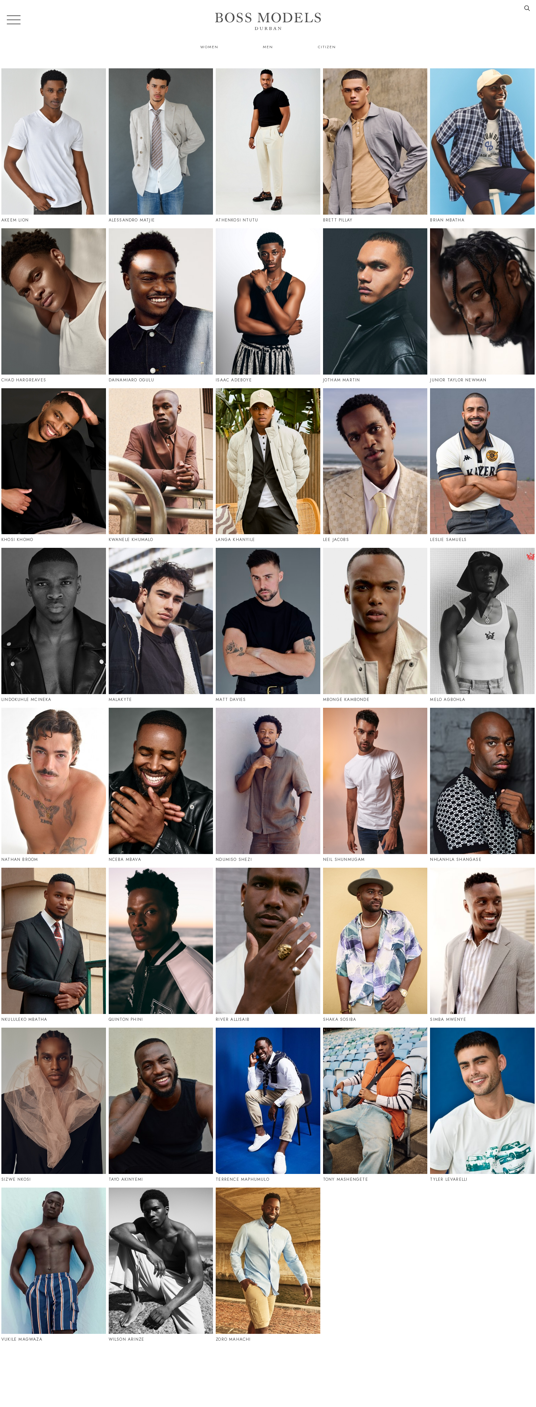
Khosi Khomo (17, 540)
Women (209, 47)
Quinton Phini (126, 1019)
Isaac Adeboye (234, 380)
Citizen (327, 47)
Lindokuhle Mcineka (26, 699)
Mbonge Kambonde (346, 699)
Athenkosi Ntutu (237, 220)
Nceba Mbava (125, 859)
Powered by (266, 1402)
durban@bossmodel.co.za (399, 1371)
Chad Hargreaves (23, 380)
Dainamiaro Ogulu (131, 380)
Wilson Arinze (127, 1339)
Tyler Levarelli (448, 1179)
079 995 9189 (330, 1371)
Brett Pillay (337, 220)
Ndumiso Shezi (234, 859)
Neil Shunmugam (344, 859)
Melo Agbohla (447, 699)
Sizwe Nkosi (16, 1179)
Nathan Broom (19, 859)
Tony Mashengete (345, 1179)
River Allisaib (233, 1019)
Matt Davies (231, 699)
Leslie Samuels (448, 540)
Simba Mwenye (448, 1019)
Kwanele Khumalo (131, 540)
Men (268, 47)
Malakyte (120, 699)
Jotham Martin (341, 380)
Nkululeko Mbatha (24, 1019)
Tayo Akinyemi (126, 1179)
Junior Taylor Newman (458, 380)
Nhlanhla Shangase (455, 859)
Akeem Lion (15, 220)
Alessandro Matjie (132, 220)
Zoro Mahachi (233, 1339)
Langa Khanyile (235, 540)
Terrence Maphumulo (242, 1179)
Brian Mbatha (447, 220)
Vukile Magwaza (21, 1339)
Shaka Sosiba (339, 1019)
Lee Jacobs (336, 540)
